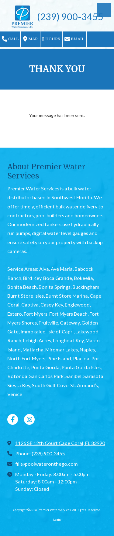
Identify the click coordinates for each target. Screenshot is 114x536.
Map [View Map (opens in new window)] (30, 39)
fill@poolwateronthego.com (46, 464)
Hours (51, 39)
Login (57, 519)
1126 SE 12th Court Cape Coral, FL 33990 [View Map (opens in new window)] (60, 443)
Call (10, 39)
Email (74, 39)
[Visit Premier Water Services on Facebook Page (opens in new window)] (12, 419)
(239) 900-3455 (48, 453)
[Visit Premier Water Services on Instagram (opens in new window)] (29, 419)
